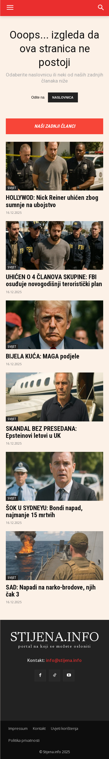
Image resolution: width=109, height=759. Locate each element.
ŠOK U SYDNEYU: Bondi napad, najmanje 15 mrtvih (44, 511)
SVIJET (12, 188)
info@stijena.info (64, 660)
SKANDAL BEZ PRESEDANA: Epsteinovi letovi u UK (41, 432)
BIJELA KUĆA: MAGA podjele (42, 356)
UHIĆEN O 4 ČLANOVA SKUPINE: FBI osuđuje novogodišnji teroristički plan (54, 280)
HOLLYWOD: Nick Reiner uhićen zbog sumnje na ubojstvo (52, 201)
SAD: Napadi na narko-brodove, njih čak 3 (51, 591)
